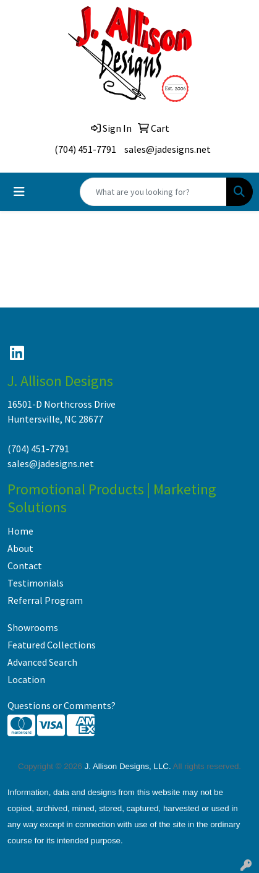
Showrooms (32, 627)
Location (26, 679)
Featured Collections (51, 645)
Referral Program (45, 600)
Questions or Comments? (61, 705)
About (20, 548)
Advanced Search (42, 662)
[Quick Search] (153, 192)
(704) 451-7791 (85, 149)
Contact (24, 565)
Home (20, 531)
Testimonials (35, 583)
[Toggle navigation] (19, 191)
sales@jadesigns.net (167, 149)
